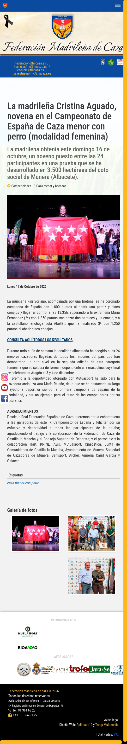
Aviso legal (111, 720)
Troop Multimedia (107, 725)
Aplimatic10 (84, 725)
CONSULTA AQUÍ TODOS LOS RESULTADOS (40, 340)
